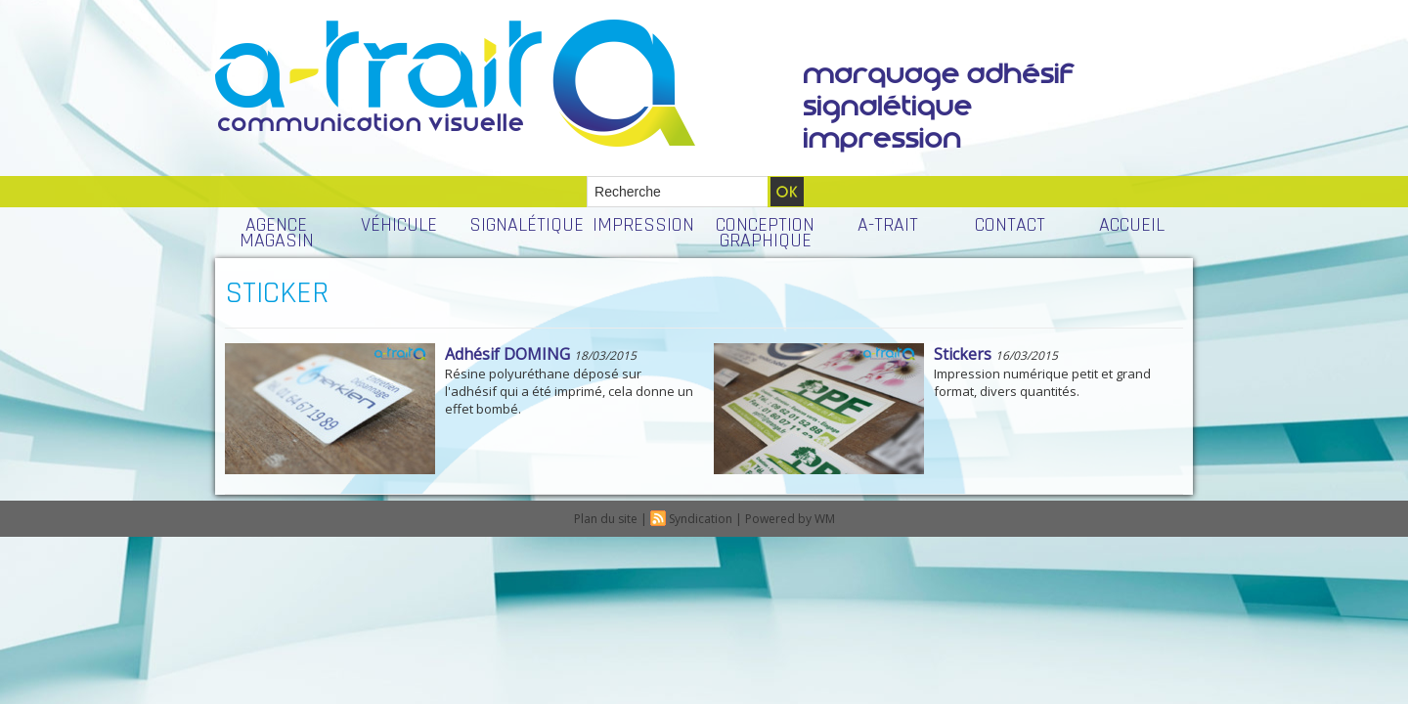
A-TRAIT (888, 225)
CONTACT (1010, 225)
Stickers (962, 354)
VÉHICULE (399, 225)
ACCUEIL (1132, 225)
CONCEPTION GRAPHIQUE (765, 232)
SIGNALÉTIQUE (525, 225)
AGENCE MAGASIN (277, 232)
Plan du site (606, 518)
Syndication (700, 518)
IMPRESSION (643, 225)
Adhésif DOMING (507, 354)
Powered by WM (790, 518)
